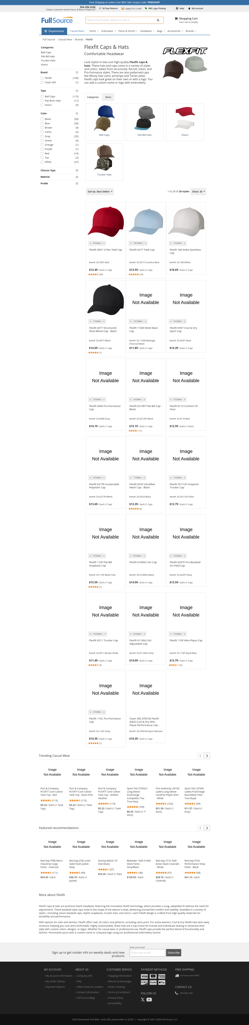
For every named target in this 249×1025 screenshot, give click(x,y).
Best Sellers (99, 191)
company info (84, 975)
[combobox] (119, 20)
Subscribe (174, 952)
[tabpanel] (146, 142)
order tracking (116, 986)
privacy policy (115, 997)
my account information (59, 975)
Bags (159, 31)
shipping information (120, 975)
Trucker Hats (48, 60)
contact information (88, 992)
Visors (44, 64)
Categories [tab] (93, 97)
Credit (131, 8)
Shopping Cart (188, 18)
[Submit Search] (158, 20)
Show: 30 (197, 191)
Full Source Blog (86, 997)
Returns (108, 8)
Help (180, 8)
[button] (200, 755)
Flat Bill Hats (48, 56)
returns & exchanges (119, 981)
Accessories (174, 31)
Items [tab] (109, 97)
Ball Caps (46, 52)
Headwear (146, 31)
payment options (55, 986)
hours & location (90, 986)
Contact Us (183, 987)
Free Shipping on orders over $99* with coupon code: (124, 2)
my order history (55, 981)
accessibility (114, 1003)
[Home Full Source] (49, 39)
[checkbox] (61, 78)
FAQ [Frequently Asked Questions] (79, 981)
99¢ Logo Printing (155, 8)
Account (195, 8)
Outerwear (107, 31)
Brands (190, 31)
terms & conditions (119, 992)
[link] (105, 261)
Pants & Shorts (126, 31)
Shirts (92, 31)
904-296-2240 (87, 7)
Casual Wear (78, 31)
